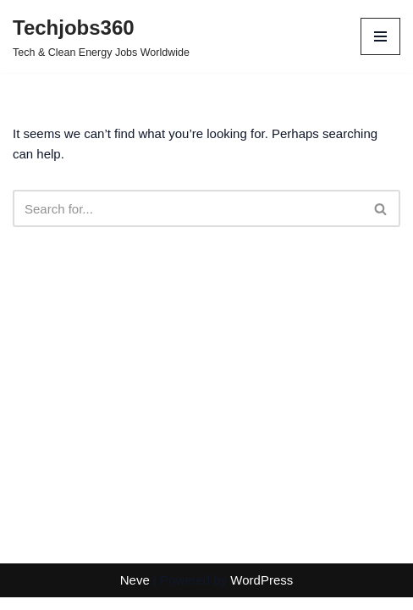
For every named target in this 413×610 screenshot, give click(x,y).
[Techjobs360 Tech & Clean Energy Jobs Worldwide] (101, 36)
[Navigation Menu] (380, 36)
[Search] (187, 208)
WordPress (261, 580)
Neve (135, 580)
